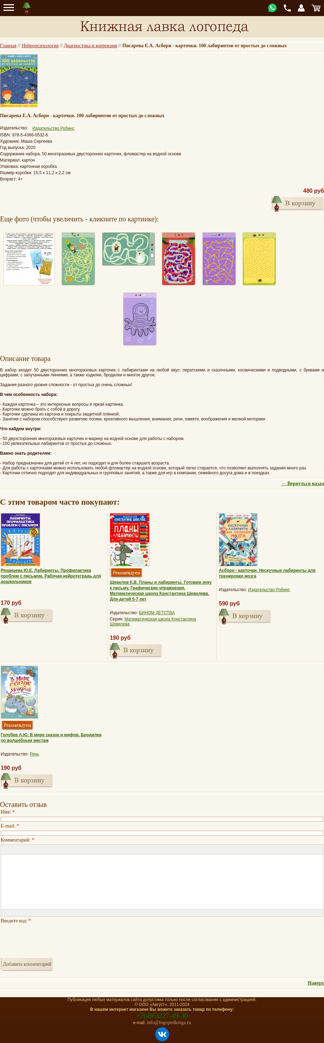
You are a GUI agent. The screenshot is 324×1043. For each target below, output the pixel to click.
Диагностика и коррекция (90, 45)
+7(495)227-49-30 (162, 1016)
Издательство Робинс (53, 128)
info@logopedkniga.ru (169, 1022)
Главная (8, 45)
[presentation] (54, 938)
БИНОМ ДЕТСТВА (157, 612)
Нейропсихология (40, 45)
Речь (34, 754)
